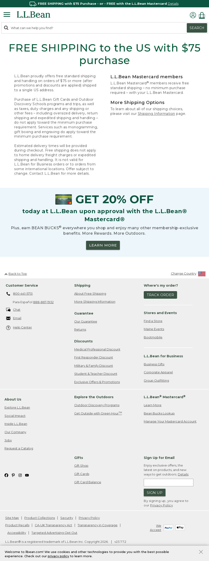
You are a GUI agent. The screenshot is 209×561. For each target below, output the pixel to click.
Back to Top (15, 274)
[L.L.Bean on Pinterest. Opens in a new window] (13, 474)
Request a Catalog (18, 448)
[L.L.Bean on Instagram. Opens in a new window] (20, 474)
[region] (104, 3)
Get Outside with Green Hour (98, 413)
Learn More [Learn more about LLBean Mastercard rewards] (152, 405)
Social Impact (15, 416)
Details (173, 3)
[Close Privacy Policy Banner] (201, 552)
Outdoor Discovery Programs (96, 405)
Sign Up (154, 492)
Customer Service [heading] (22, 285)
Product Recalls (17, 525)
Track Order (160, 295)
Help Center (19, 327)
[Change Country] (188, 274)
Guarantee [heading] (83, 313)
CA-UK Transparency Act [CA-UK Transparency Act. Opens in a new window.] (53, 525)
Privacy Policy (161, 505)
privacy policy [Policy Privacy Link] (58, 556)
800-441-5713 (19, 294)
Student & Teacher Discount (95, 373)
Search (197, 28)
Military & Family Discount (93, 365)
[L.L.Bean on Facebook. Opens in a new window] (6, 474)
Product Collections (39, 518)
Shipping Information (156, 114)
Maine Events (154, 329)
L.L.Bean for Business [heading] (163, 356)
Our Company (15, 432)
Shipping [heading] (82, 285)
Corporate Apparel (158, 372)
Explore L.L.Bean (17, 407)
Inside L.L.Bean (15, 424)
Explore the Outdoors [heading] (93, 397)
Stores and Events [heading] (160, 313)
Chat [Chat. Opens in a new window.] (13, 310)
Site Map (12, 518)
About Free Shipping (90, 293)
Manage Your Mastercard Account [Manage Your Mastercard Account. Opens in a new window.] (170, 421)
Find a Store (153, 321)
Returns (80, 329)
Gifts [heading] (78, 458)
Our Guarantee (85, 321)
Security (66, 518)
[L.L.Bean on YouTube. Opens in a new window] (27, 474)
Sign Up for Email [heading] (159, 458)
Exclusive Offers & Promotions (97, 382)
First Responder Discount (93, 357)
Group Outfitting (156, 380)
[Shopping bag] (203, 15)
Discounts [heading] (83, 341)
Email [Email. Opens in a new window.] (14, 318)
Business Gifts (154, 364)
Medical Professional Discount (97, 349)
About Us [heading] (12, 399)
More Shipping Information (94, 301)
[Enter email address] (168, 482)
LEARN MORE (103, 245)
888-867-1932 (43, 302)
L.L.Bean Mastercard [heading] (165, 397)
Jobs (8, 440)
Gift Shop (81, 465)
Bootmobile (153, 337)
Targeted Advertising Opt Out (54, 533)
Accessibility (16, 533)
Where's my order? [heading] (161, 285)
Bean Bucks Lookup (159, 413)
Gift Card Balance (87, 482)
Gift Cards (81, 474)
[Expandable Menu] (7, 15)
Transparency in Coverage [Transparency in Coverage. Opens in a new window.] (98, 525)
